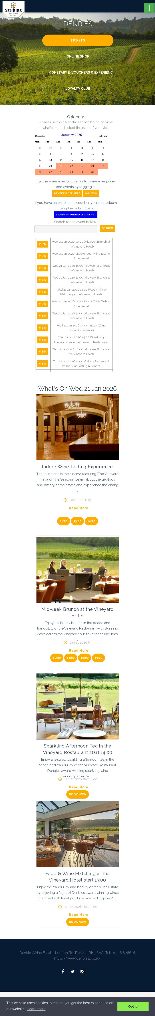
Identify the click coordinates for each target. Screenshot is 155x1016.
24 (92, 165)
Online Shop (77, 56)
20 (50, 165)
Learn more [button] (36, 1009)
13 (50, 159)
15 (71, 159)
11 (103, 153)
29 (40, 147)
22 (71, 165)
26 (40, 171)
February (103, 136)
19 (40, 165)
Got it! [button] (133, 1006)
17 (92, 159)
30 (50, 147)
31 (61, 147)
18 (103, 159)
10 (92, 153)
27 (50, 171)
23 (82, 165)
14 (61, 159)
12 (40, 159)
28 (61, 171)
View (42, 244)
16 (82, 159)
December (40, 136)
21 (61, 165)
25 (103, 165)
